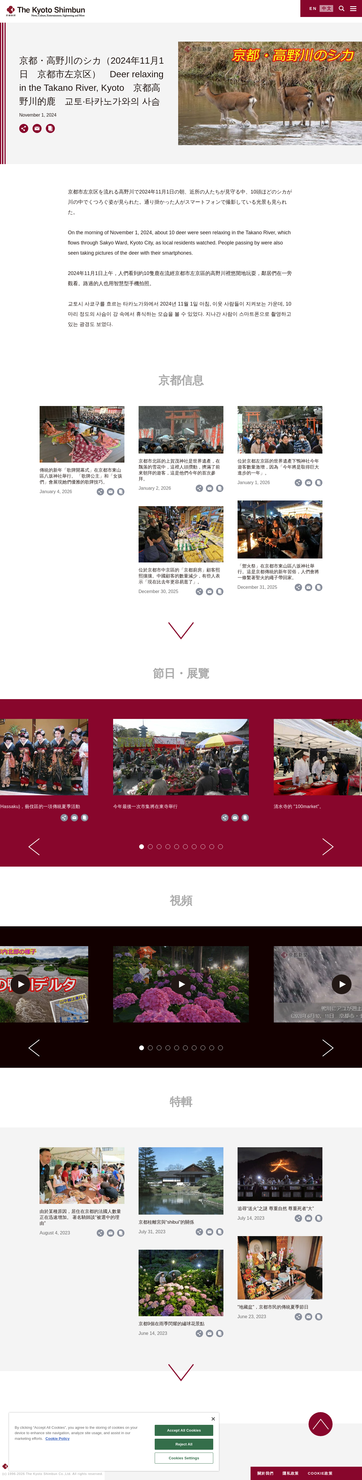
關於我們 (265, 1473)
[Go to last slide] (34, 846)
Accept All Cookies (184, 1430)
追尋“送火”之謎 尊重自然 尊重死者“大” (276, 1208)
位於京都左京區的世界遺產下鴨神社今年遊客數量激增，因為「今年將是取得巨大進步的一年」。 (278, 467)
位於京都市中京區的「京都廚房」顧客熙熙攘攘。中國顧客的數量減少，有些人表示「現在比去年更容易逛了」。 (179, 576)
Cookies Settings (184, 1458)
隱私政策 (291, 1473)
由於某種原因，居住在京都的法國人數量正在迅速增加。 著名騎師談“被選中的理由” (80, 1217)
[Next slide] (328, 846)
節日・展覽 (181, 673)
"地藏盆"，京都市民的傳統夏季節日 (273, 1307)
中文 (327, 8)
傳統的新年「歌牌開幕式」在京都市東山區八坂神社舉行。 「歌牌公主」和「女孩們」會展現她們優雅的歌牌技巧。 (81, 476)
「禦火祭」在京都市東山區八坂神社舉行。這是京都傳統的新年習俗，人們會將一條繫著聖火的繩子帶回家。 (278, 572)
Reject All (184, 1444)
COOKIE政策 (320, 1473)
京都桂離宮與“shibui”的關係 (166, 1222)
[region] (114, 1442)
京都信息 (181, 380)
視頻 (181, 900)
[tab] (141, 846)
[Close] (213, 1419)
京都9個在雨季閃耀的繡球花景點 (171, 1323)
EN (313, 8)
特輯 (181, 1101)
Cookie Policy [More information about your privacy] (58, 1438)
